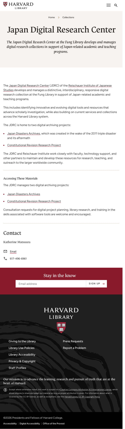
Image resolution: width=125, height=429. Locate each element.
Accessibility (10, 424)
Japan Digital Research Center (29, 85)
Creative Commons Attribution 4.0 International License (85, 389)
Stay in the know (59, 275)
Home (51, 17)
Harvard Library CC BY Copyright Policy (82, 397)
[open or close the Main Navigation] (109, 5)
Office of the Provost (54, 424)
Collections (68, 17)
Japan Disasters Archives (23, 133)
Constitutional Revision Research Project (34, 145)
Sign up (94, 283)
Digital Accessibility (30, 424)
